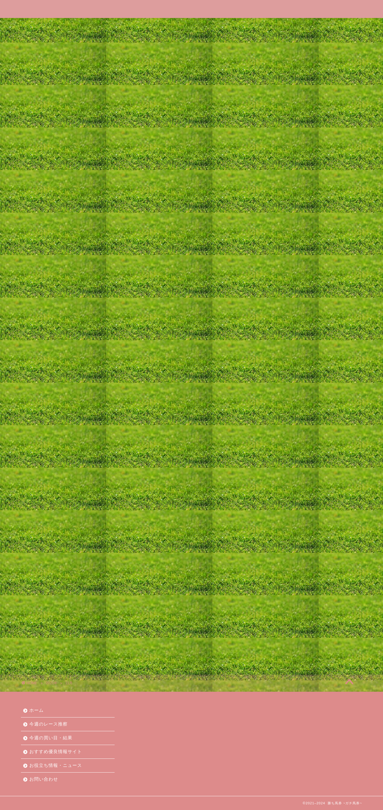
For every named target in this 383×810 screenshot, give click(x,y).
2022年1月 (278, 561)
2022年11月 (279, 499)
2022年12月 (279, 492)
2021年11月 (279, 574)
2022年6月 (278, 530)
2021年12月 (279, 568)
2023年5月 (278, 461)
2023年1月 (278, 486)
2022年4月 (278, 543)
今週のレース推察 (88, 25)
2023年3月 (278, 473)
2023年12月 (279, 417)
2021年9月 (278, 587)
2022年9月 (278, 511)
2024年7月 (278, 373)
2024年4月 (278, 392)
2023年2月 (278, 480)
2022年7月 (278, 524)
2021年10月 (279, 580)
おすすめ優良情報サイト (206, 25)
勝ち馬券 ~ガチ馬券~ (191, 8)
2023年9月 (278, 436)
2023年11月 (279, 423)
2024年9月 (278, 360)
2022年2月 (278, 555)
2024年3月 (278, 398)
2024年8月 (278, 367)
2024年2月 (278, 404)
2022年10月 (279, 505)
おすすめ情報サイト (287, 623)
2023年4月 (278, 467)
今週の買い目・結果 (143, 25)
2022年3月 (278, 549)
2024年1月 (278, 411)
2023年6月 (278, 455)
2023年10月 (279, 429)
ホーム (46, 25)
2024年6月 (278, 379)
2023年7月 (278, 448)
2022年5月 (278, 536)
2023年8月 (278, 442)
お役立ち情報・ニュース (273, 25)
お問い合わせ (329, 25)
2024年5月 (278, 385)
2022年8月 (278, 517)
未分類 (273, 648)
